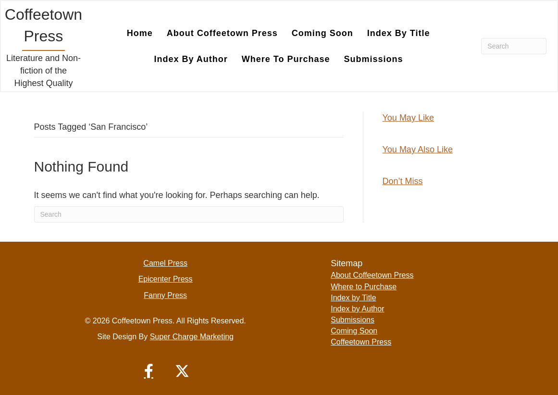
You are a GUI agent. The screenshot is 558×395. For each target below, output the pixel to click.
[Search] (513, 46)
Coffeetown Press (361, 342)
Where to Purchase (286, 59)
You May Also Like (418, 149)
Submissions (373, 59)
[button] (148, 371)
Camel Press (165, 263)
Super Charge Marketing (192, 337)
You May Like (408, 118)
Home (140, 33)
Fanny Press (165, 295)
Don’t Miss (403, 181)
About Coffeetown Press (222, 33)
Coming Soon (322, 33)
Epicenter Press (165, 279)
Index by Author (191, 59)
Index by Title (398, 33)
